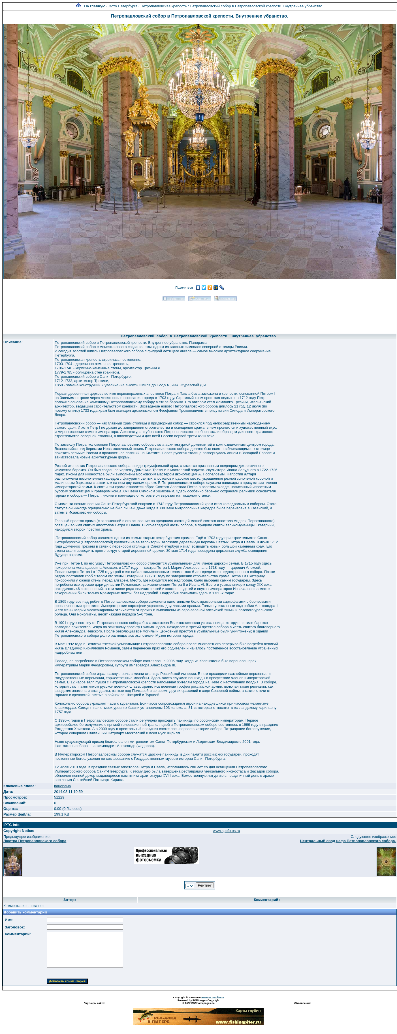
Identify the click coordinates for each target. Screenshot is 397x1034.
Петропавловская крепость (163, 6)
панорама (62, 786)
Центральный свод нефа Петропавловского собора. (348, 841)
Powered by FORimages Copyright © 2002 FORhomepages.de (198, 1002)
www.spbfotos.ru (226, 831)
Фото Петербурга (122, 6)
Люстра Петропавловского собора (34, 841)
